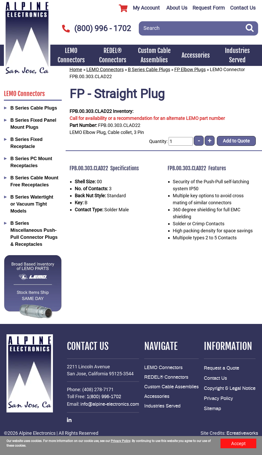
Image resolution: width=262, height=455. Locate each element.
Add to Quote (236, 141)
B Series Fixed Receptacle (26, 143)
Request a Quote (221, 368)
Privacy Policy (218, 398)
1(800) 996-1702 (104, 397)
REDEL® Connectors (112, 55)
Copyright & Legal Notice (230, 388)
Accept (238, 443)
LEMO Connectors (71, 55)
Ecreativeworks (242, 433)
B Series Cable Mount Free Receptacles (34, 181)
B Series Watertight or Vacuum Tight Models (31, 204)
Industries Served (237, 55)
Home (76, 69)
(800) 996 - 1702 (96, 28)
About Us (176, 8)
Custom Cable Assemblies (154, 55)
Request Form (208, 8)
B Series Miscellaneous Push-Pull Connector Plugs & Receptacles (34, 234)
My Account (137, 8)
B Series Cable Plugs (33, 108)
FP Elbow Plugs (190, 69)
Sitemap (212, 408)
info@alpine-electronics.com (109, 404)
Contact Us (243, 8)
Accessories (196, 55)
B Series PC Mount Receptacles (31, 162)
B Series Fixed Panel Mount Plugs (33, 124)
